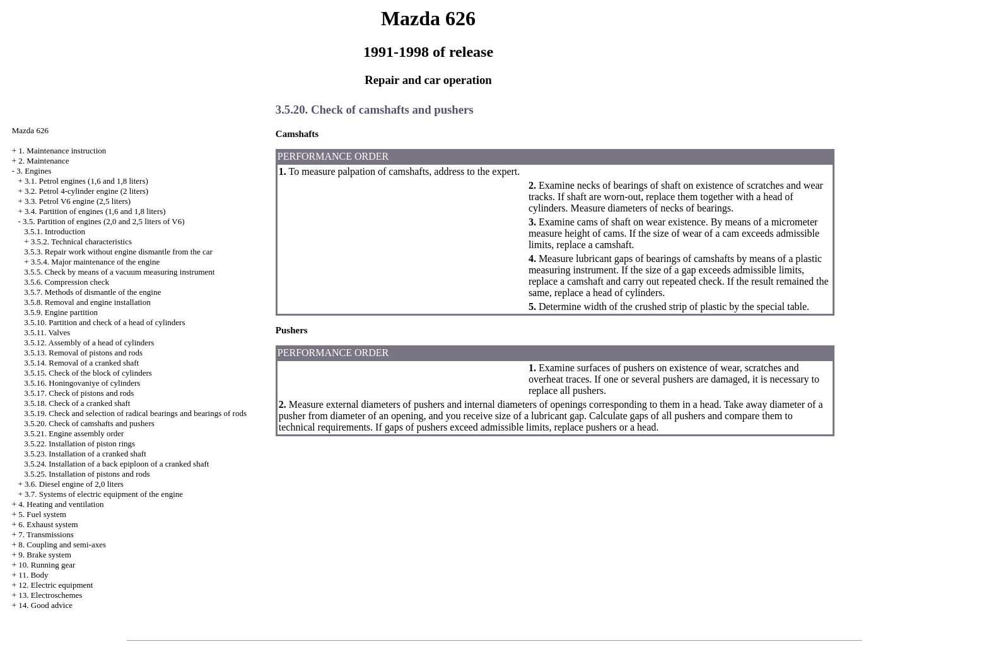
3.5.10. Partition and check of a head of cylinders (104, 322)
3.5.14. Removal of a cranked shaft (81, 362)
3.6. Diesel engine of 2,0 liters (74, 484)
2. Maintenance (43, 160)
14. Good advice (45, 605)
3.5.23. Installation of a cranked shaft (85, 453)
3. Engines (33, 171)
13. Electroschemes (50, 595)
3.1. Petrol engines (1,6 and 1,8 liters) (86, 181)
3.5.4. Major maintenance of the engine (95, 261)
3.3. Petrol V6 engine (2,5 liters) (78, 201)
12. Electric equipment (55, 585)
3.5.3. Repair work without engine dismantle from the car (118, 251)
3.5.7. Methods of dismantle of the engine (92, 292)
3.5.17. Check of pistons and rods (79, 393)
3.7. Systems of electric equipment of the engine (104, 494)
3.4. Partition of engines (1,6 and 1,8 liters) (95, 211)
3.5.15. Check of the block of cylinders (88, 373)
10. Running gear (46, 564)
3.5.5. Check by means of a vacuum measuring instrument (119, 272)
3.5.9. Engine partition (61, 312)
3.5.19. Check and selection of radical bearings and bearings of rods (135, 413)
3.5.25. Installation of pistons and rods (86, 474)
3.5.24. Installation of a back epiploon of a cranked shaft (116, 463)
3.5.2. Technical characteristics (81, 241)
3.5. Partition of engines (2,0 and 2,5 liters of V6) (103, 221)
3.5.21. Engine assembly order (74, 433)
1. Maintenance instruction (62, 150)
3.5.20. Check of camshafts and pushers (89, 423)
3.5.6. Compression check (66, 282)
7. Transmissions (45, 534)
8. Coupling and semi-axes (62, 544)
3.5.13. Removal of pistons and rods (83, 352)
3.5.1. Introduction (54, 231)
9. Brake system (44, 554)
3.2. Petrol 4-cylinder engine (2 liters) (86, 191)
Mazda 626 (30, 130)
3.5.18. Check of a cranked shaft (77, 403)
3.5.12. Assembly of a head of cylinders (89, 342)
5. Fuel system (42, 514)
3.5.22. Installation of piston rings (79, 443)
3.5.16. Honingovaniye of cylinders (82, 383)
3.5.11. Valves (47, 332)
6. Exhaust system (48, 524)
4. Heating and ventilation (60, 504)
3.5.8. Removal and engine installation (87, 302)
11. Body (33, 575)
